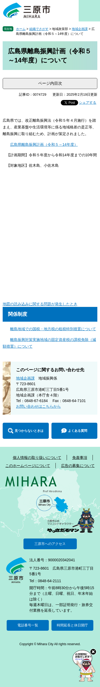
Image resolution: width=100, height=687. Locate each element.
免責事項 (79, 457)
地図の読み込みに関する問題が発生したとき (40, 304)
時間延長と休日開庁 (72, 625)
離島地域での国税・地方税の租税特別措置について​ (53, 329)
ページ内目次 (50, 83)
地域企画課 (80, 29)
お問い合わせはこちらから (38, 406)
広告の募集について (78, 465)
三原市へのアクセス (50, 544)
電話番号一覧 (27, 625)
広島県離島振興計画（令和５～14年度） (44, 144)
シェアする (87, 103)
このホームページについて (27, 465)
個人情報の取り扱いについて (37, 457)
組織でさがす (39, 29)
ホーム (21, 29)
